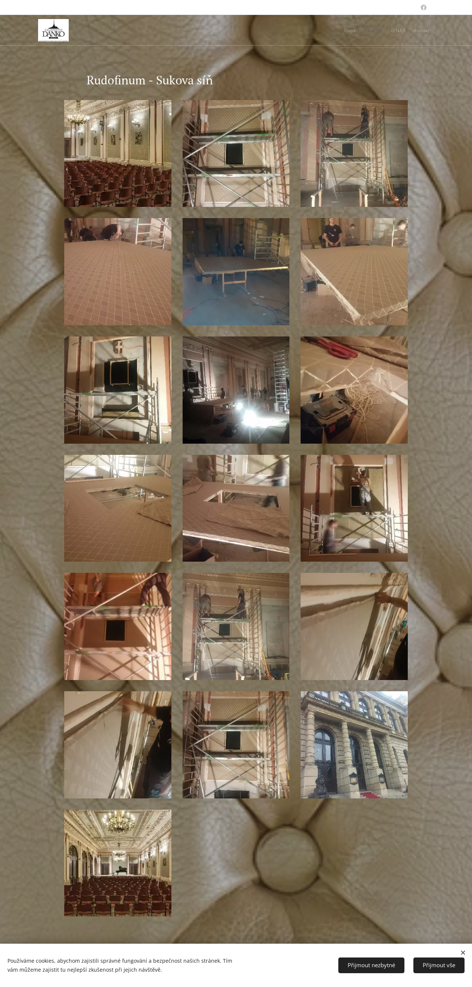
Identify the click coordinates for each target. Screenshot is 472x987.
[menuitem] (387, 30)
